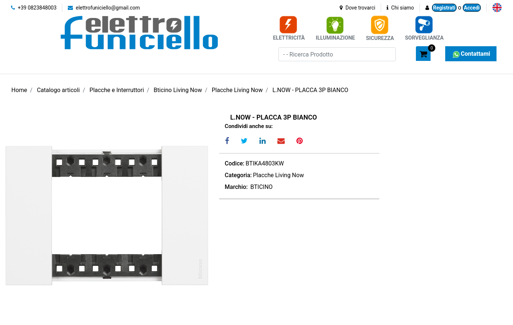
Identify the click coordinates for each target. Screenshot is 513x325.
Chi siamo (400, 8)
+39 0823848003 (33, 8)
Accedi (472, 8)
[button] (407, 53)
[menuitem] (497, 7)
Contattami (470, 53)
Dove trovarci (357, 8)
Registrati (444, 8)
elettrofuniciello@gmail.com (104, 8)
